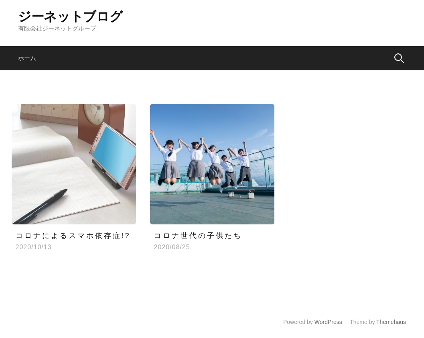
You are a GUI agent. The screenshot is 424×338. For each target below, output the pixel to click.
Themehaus (391, 322)
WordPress (328, 322)
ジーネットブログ (70, 16)
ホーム (27, 58)
